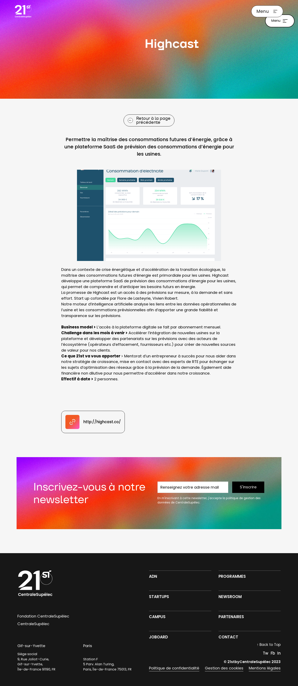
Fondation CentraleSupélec (43, 616)
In (279, 653)
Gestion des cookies (224, 668)
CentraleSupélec (33, 623)
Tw (265, 653)
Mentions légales (265, 668)
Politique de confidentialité (174, 668)
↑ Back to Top (269, 644)
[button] (267, 11)
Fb (273, 653)
